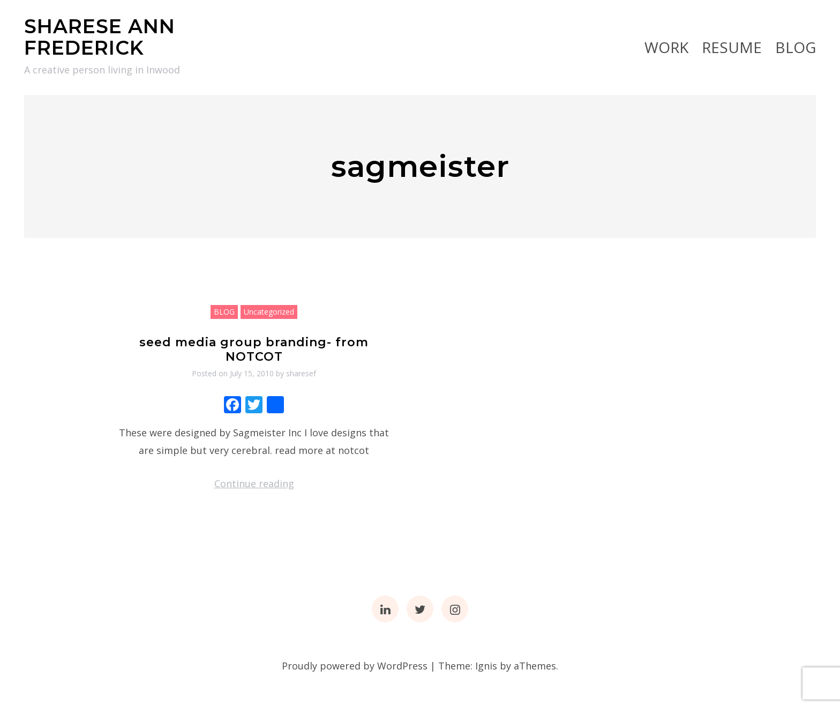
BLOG (795, 47)
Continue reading (254, 483)
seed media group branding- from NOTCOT (254, 349)
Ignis (486, 665)
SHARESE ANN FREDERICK (99, 36)
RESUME (732, 47)
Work (666, 47)
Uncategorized (269, 312)
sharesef (301, 373)
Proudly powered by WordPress (355, 665)
